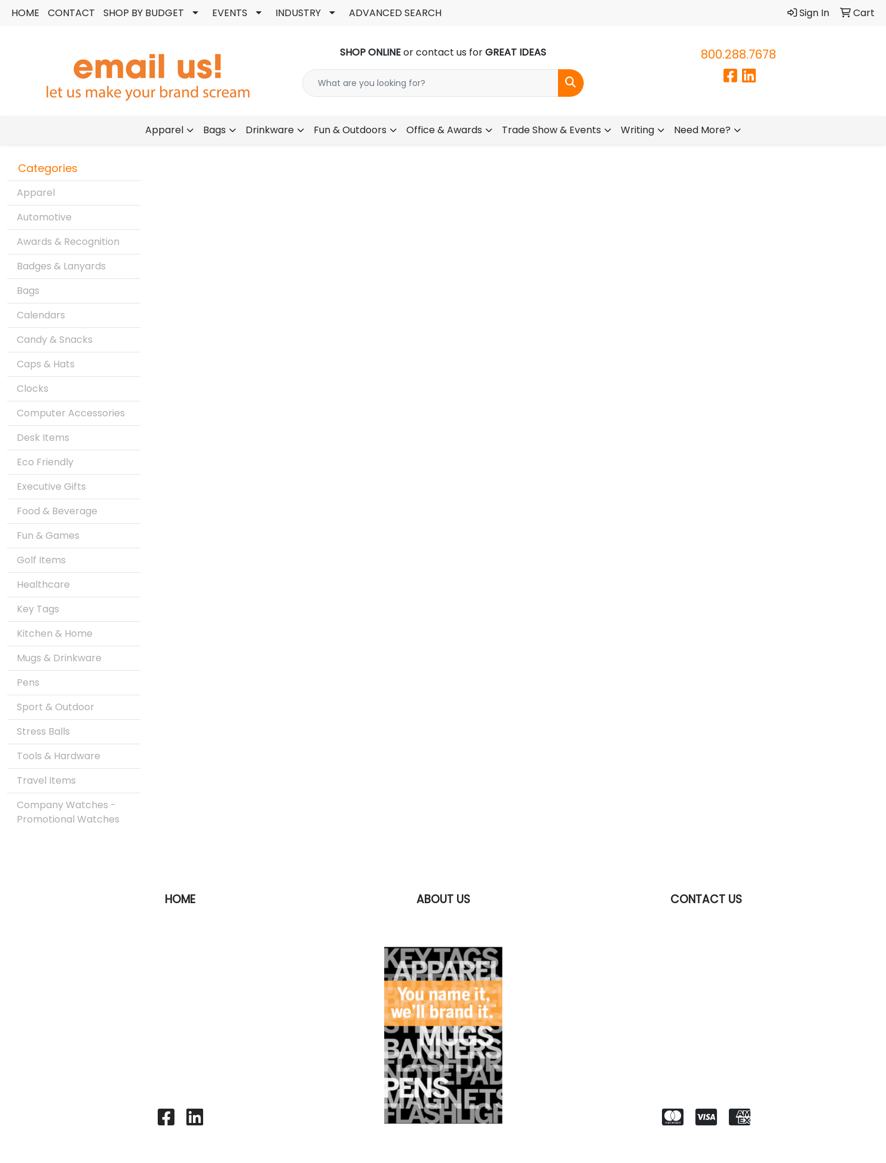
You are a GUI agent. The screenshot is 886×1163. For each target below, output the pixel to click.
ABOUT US (443, 899)
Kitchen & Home (55, 633)
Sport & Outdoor (55, 707)
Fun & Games (48, 535)
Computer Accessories (71, 413)
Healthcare (43, 584)
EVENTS (229, 13)
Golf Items (41, 560)
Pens (28, 682)
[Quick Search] (430, 83)
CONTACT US (706, 899)
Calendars (41, 315)
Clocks (32, 388)
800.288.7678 (738, 54)
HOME (25, 13)
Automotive (44, 217)
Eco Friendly (45, 462)
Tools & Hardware (58, 756)
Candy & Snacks (55, 339)
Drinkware (270, 130)
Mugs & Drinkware (59, 658)
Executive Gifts (51, 486)
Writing (637, 130)
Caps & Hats (46, 364)
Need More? (702, 130)
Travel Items (46, 780)
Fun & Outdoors (350, 130)
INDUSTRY (298, 13)
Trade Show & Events (551, 130)
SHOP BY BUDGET (143, 13)
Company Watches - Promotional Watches (68, 812)
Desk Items (43, 437)
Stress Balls (43, 731)
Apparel (164, 130)
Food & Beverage (57, 511)
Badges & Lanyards (61, 266)
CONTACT (71, 13)
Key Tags (38, 609)
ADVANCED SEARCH (395, 13)
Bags (214, 130)
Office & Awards (444, 130)
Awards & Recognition (68, 241)
